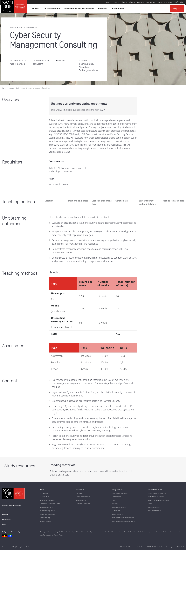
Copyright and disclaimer (24, 547)
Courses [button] (35, 9)
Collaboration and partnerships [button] (79, 9)
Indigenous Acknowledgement (13, 532)
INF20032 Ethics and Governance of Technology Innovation (67, 169)
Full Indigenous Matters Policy (53, 535)
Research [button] (103, 9)
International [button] (118, 9)
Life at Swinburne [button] (52, 9)
